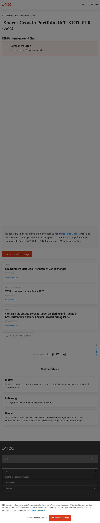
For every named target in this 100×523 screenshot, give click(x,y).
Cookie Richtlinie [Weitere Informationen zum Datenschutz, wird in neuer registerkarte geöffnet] (37, 510)
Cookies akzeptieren (60, 517)
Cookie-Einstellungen (37, 517)
